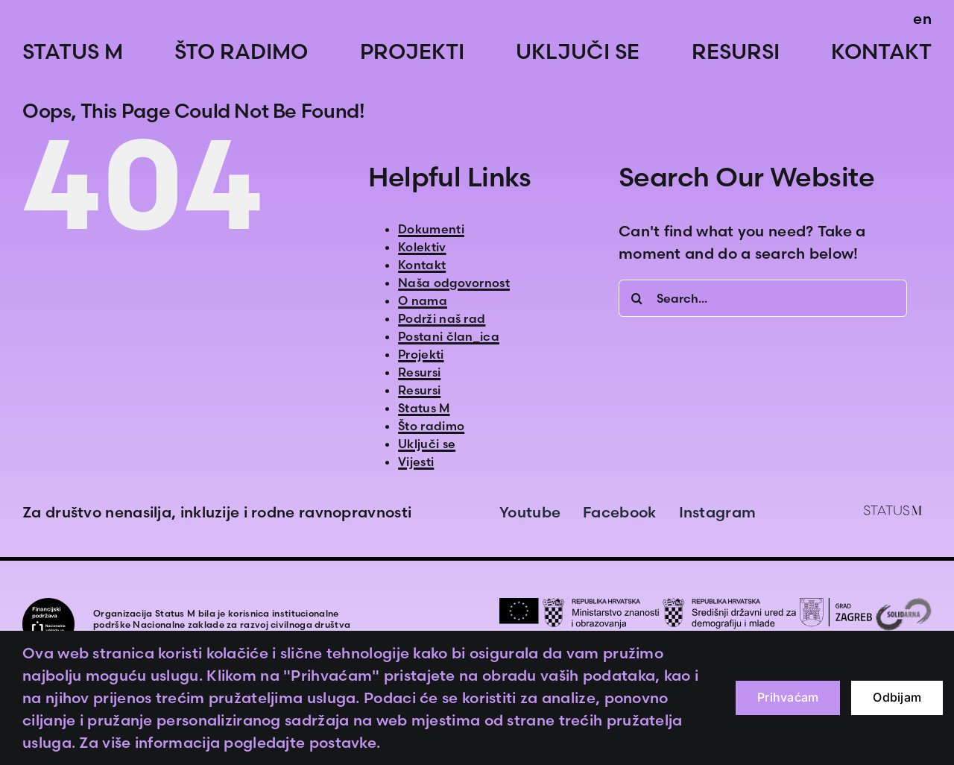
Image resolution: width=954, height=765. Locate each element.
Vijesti (416, 461)
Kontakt (422, 264)
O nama (422, 300)
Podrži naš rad (441, 318)
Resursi (419, 372)
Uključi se (426, 443)
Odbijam (897, 697)
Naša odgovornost (454, 282)
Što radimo (431, 425)
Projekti (420, 354)
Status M (423, 407)
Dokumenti (431, 228)
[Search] (637, 298)
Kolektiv (422, 246)
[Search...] (763, 298)
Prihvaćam (787, 697)
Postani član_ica (448, 336)
